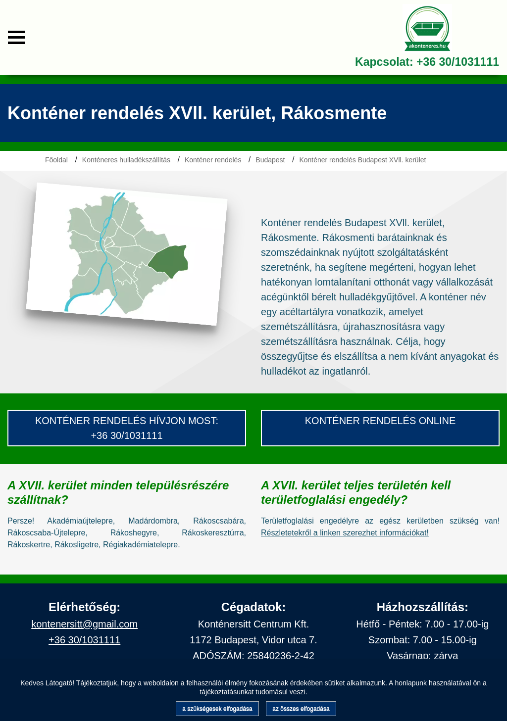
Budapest (270, 160)
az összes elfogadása (300, 708)
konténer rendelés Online (380, 420)
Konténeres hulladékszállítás (126, 160)
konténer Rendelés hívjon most (125, 420)
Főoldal (56, 160)
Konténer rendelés (213, 160)
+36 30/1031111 (457, 61)
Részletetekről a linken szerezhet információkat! (345, 533)
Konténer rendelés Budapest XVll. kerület (362, 160)
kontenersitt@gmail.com (84, 624)
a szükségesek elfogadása (217, 708)
